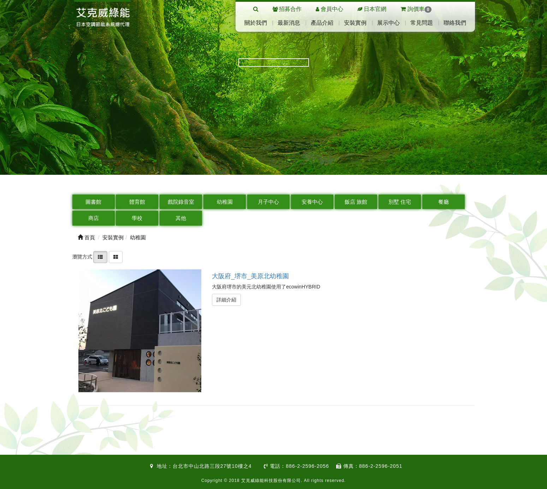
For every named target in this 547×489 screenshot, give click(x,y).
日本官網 (375, 9)
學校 (137, 218)
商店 (93, 218)
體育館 (137, 202)
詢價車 (416, 9)
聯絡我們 (455, 23)
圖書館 (93, 202)
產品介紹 (322, 23)
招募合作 (290, 9)
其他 (181, 218)
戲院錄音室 (181, 202)
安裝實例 (355, 23)
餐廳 (443, 202)
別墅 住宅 (399, 202)
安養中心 (312, 202)
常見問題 (421, 23)
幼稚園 (225, 202)
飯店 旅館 (356, 202)
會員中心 (332, 9)
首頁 (86, 237)
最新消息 (289, 23)
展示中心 (388, 23)
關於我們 (255, 23)
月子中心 (268, 202)
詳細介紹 (226, 300)
